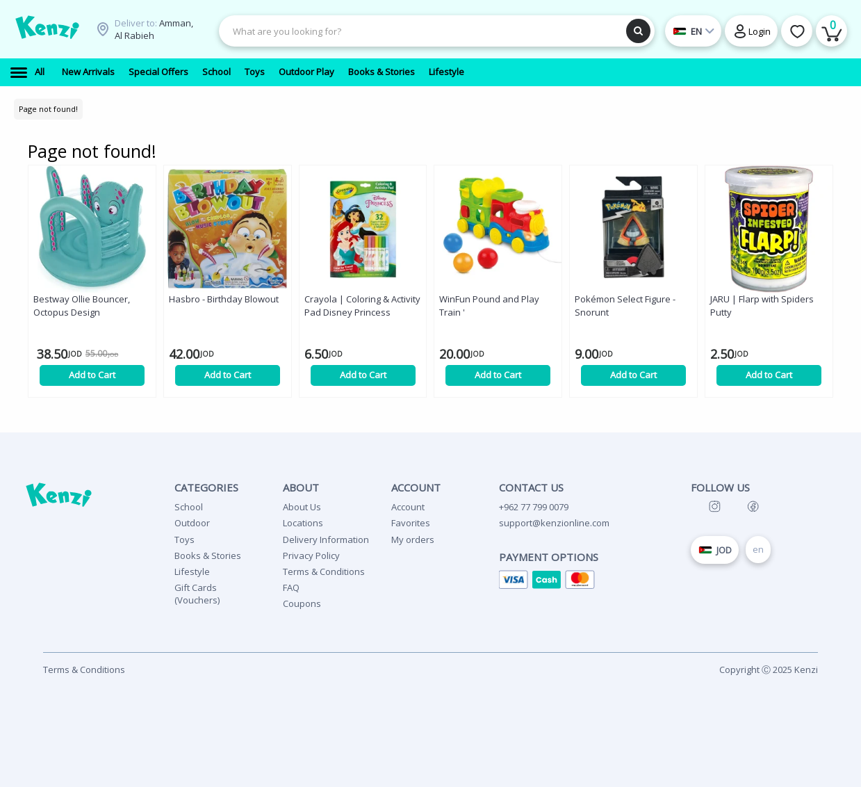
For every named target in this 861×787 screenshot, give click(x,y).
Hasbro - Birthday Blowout (224, 299)
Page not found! (48, 109)
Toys (184, 539)
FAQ (291, 587)
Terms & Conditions (324, 571)
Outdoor (192, 523)
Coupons (302, 603)
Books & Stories (207, 555)
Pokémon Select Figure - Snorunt (625, 305)
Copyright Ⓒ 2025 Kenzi (768, 669)
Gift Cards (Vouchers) (197, 593)
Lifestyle (192, 571)
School (188, 507)
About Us (302, 507)
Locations (303, 523)
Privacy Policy (311, 555)
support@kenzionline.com (554, 523)
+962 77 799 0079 (533, 507)
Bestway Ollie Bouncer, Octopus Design (81, 305)
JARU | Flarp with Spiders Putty (762, 305)
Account (408, 507)
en (758, 549)
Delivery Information (326, 539)
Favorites (410, 523)
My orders (412, 539)
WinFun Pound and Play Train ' (489, 305)
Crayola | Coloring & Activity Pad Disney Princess (362, 305)
